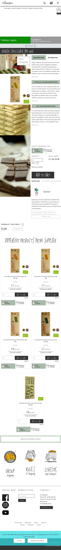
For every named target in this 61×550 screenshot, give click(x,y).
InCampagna (8, 3)
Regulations (28, 522)
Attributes (53, 57)
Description (38, 57)
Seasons (36, 522)
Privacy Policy (18, 522)
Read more (35, 77)
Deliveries (43, 522)
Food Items (25, 8)
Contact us (46, 507)
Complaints (31, 525)
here (36, 537)
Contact (39, 525)
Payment (22, 525)
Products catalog (16, 8)
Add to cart (43, 175)
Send (22, 500)
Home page (7, 8)
